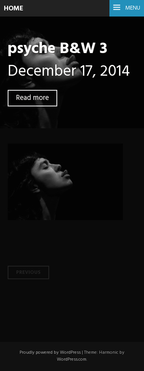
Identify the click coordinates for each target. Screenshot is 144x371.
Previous (28, 272)
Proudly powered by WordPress (50, 352)
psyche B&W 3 (57, 48)
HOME (13, 8)
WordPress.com (71, 359)
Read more (32, 98)
